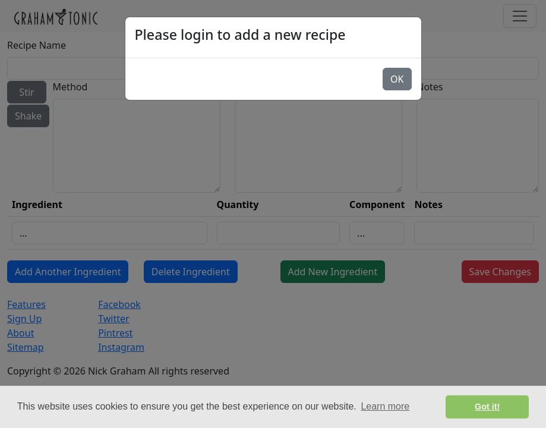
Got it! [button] (487, 406)
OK (396, 79)
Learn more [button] (385, 406)
